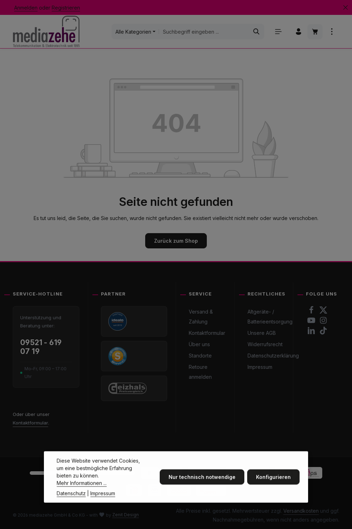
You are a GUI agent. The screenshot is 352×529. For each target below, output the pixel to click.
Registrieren (66, 8)
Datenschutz (71, 505)
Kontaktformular (30, 423)
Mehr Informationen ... (82, 495)
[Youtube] (312, 322)
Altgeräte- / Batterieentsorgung (270, 317)
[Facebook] (312, 312)
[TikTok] (323, 333)
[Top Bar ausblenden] (345, 7)
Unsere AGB (262, 333)
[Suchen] (256, 31)
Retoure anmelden (200, 372)
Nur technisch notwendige (202, 489)
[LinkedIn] (312, 333)
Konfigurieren (273, 489)
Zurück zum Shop (176, 241)
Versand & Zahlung (201, 317)
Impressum (260, 367)
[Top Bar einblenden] (331, 31)
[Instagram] (323, 322)
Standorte (200, 356)
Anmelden (26, 8)
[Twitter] (323, 312)
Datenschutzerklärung (273, 356)
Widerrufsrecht (265, 344)
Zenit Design (125, 514)
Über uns (199, 344)
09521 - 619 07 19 (41, 347)
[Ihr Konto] (298, 31)
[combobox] (204, 31)
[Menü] (278, 31)
